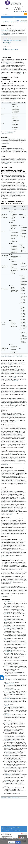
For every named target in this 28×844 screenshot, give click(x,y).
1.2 (7, 601)
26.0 (5, 774)
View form (7, 21)
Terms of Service (4, 30)
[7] (10, 132)
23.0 (5, 755)
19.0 (5, 723)
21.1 (7, 740)
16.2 (8, 698)
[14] (12, 356)
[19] (19, 356)
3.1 (6, 613)
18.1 (7, 714)
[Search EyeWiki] (12, 14)
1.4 (9, 601)
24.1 (7, 761)
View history (24, 21)
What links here (7, 827)
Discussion (24, 20)
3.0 (5, 613)
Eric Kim (5, 40)
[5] (8, 132)
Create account (19, 11)
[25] (15, 377)
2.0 (5, 607)
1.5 (11, 601)
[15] (14, 356)
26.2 (8, 774)
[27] (21, 569)
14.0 (5, 683)
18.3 (10, 714)
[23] (25, 356)
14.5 (13, 683)
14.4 (11, 683)
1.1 (6, 601)
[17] (17, 356)
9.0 (5, 651)
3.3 (8, 613)
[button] (11, 842)
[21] (22, 356)
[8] (11, 132)
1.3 (8, 601)
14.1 (7, 683)
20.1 (7, 731)
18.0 (5, 714)
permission (3, 34)
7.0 (5, 639)
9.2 (7, 651)
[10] (20, 182)
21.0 (5, 740)
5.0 (5, 626)
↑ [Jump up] (4, 660)
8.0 (5, 645)
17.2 (8, 705)
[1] (6, 63)
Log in (26, 11)
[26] (19, 432)
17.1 (7, 705)
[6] (9, 132)
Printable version (16, 828)
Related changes (16, 827)
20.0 (5, 731)
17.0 (5, 705)
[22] (23, 356)
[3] (6, 95)
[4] (7, 132)
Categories (3, 797)
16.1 (7, 698)
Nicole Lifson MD (17, 40)
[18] (18, 356)
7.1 (6, 639)
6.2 (7, 633)
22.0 (5, 746)
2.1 (6, 607)
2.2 (7, 607)
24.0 (5, 761)
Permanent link (6, 830)
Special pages (6, 828)
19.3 (10, 723)
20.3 (10, 731)
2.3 (8, 607)
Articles (9, 797)
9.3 (8, 651)
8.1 (6, 645)
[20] (21, 356)
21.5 (13, 740)
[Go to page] (25, 14)
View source (15, 21)
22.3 (10, 746)
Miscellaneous (15, 797)
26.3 (10, 774)
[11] (26, 186)
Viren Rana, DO (10, 40)
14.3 (10, 683)
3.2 (7, 613)
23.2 (8, 755)
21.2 (8, 740)
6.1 (6, 633)
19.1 (7, 723)
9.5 (11, 651)
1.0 (5, 601)
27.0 (5, 781)
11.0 (5, 666)
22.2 (8, 746)
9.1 (6, 651)
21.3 (10, 740)
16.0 (5, 698)
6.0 (5, 633)
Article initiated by (7, 38)
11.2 (8, 666)
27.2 (8, 781)
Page (18, 20)
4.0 (5, 620)
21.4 (11, 740)
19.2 (8, 723)
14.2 (8, 683)
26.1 (7, 774)
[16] (15, 356)
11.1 (7, 666)
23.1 (7, 755)
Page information (16, 830)
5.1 (6, 626)
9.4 (9, 651)
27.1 (7, 781)
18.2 (8, 714)
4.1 (6, 620)
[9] (12, 132)
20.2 (8, 731)
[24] (26, 356)
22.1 (7, 746)
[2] (7, 63)
